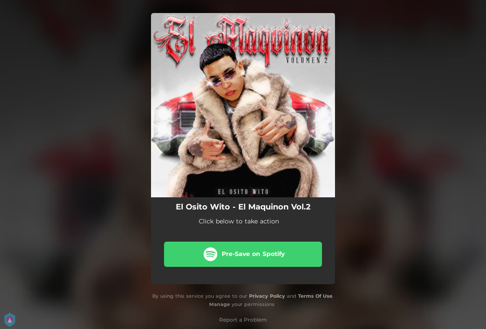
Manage (219, 304)
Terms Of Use (315, 296)
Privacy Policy (267, 296)
